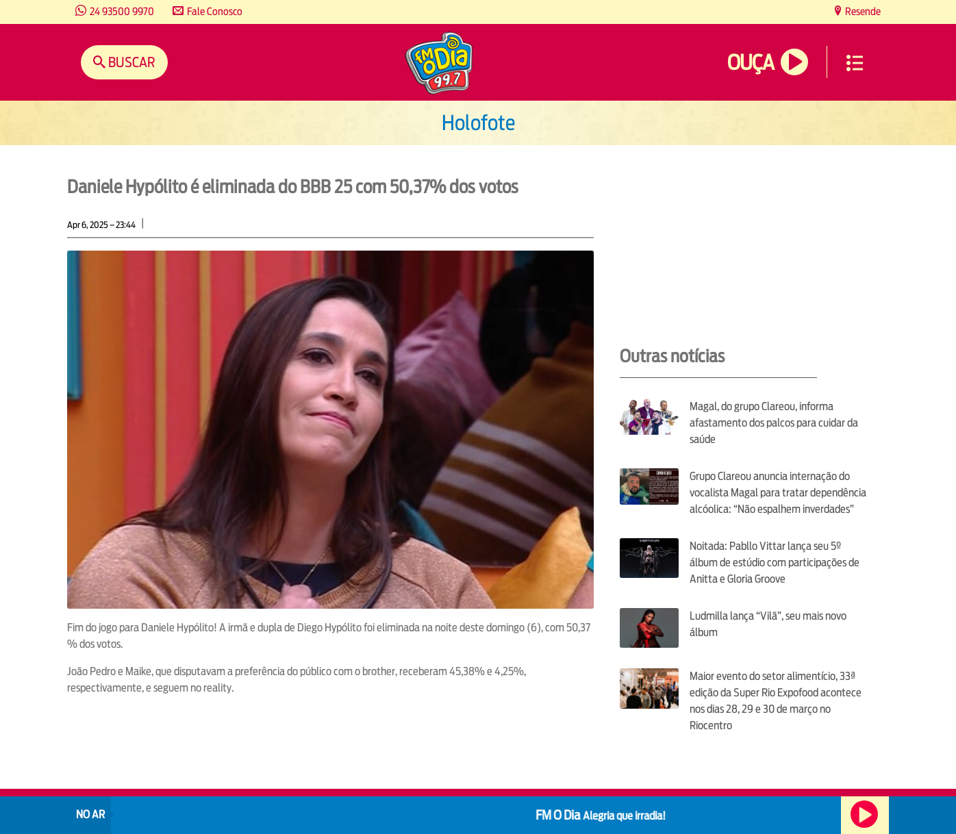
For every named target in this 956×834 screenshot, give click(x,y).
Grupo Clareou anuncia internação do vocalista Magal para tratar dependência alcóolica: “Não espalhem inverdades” (778, 493)
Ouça (750, 63)
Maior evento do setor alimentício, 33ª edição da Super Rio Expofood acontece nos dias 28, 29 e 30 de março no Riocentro (775, 701)
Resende (862, 11)
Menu (854, 63)
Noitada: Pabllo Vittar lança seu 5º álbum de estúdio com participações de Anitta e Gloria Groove (774, 562)
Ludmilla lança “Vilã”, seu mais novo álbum (768, 624)
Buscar (130, 62)
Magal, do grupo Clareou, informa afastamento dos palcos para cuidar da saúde (774, 423)
